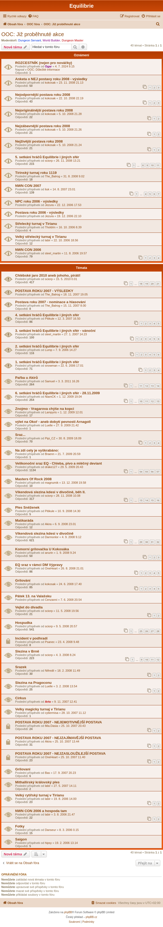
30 (146, 542)
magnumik (51, 482)
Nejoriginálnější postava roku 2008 (44, 110)
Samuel (50, 381)
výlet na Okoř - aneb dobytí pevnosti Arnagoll (53, 422)
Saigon (21, 839)
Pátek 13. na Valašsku (33, 596)
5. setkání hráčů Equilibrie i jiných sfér (47, 157)
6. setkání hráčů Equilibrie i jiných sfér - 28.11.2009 (57, 393)
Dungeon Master (72, 40)
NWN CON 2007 (28, 186)
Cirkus (20, 698)
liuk (47, 189)
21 (158, 283)
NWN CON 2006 (28, 250)
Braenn (49, 454)
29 (141, 542)
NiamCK (50, 396)
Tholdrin (50, 227)
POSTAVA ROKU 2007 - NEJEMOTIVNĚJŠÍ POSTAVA (58, 722)
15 (152, 500)
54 (141, 471)
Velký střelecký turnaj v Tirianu (40, 237)
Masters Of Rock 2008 (33, 479)
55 (146, 471)
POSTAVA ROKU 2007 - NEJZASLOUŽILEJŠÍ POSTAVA (60, 754)
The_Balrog (52, 176)
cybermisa (51, 712)
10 (152, 165)
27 (152, 631)
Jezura (49, 205)
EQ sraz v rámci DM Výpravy (38, 565)
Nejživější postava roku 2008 (39, 141)
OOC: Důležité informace (43, 69)
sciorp (49, 160)
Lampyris (51, 412)
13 (152, 386)
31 (152, 542)
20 (152, 283)
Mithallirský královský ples (37, 782)
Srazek (21, 667)
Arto (48, 701)
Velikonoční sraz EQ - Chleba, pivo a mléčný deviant (58, 463)
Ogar (48, 66)
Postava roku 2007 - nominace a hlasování (50, 302)
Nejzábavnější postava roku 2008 (42, 126)
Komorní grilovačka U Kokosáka (42, 549)
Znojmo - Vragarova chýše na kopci (44, 409)
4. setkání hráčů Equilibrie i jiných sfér (47, 315)
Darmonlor (51, 537)
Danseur (50, 829)
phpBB (68, 912)
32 (158, 542)
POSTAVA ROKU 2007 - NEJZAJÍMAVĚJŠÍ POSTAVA (58, 738)
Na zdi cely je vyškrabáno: (37, 450)
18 (141, 283)
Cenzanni (51, 599)
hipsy (48, 842)
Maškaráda (24, 520)
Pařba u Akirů (26, 378)
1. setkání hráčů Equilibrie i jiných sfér (47, 362)
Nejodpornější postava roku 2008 (42, 95)
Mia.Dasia (51, 725)
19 (146, 283)
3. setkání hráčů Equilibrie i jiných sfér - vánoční (55, 331)
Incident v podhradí (31, 638)
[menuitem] (33, 16)
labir (48, 240)
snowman (51, 365)
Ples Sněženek (27, 507)
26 (146, 631)
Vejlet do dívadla (29, 607)
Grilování (22, 580)
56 (152, 471)
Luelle (49, 425)
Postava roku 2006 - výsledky (39, 212)
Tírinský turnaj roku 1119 (36, 173)
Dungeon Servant (29, 40)
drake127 (51, 467)
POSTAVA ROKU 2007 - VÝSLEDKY (44, 291)
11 (158, 165)
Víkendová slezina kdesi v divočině (44, 533)
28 (158, 631)
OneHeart (51, 568)
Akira (48, 524)
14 (158, 386)
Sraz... (20, 435)
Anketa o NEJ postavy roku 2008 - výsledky (51, 79)
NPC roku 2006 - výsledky (36, 201)
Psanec (50, 641)
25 (141, 631)
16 (158, 500)
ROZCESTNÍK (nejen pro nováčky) (43, 63)
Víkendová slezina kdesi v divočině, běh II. (50, 492)
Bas (47, 772)
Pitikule (49, 318)
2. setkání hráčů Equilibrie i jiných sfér (47, 346)
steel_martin (53, 253)
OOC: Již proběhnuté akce (32, 34)
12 (146, 386)
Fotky (19, 826)
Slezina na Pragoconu (33, 683)
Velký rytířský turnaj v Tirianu (39, 795)
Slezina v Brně (27, 651)
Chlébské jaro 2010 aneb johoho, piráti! (48, 275)
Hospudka (23, 623)
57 (158, 471)
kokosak (50, 82)
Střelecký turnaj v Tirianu (36, 224)
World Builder (51, 40)
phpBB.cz (91, 917)
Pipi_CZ (50, 438)
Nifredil (49, 670)
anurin (49, 552)
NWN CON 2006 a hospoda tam (41, 811)
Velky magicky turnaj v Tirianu (40, 709)
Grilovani (22, 769)
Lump (48, 349)
